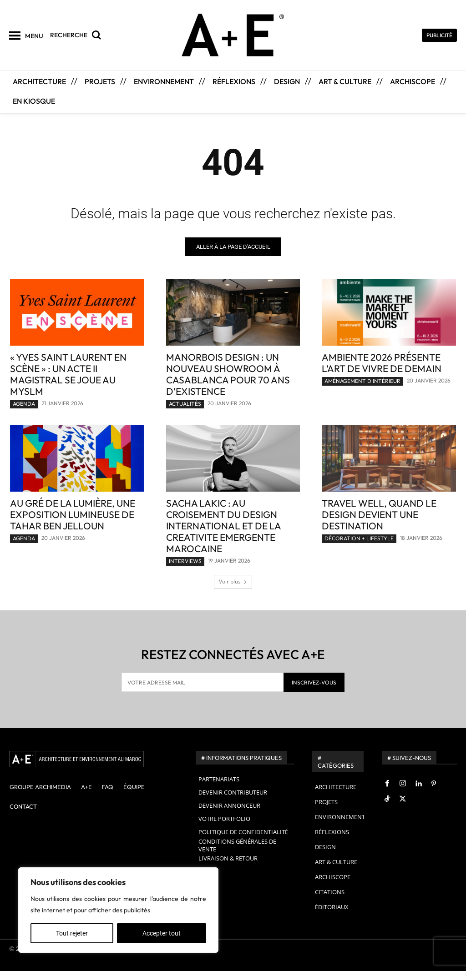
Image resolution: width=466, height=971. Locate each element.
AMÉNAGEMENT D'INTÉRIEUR (362, 380)
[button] (78, 35)
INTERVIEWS (185, 561)
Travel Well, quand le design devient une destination (379, 514)
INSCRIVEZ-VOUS (314, 682)
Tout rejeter (72, 933)
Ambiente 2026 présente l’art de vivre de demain (381, 362)
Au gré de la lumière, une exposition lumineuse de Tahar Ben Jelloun (72, 514)
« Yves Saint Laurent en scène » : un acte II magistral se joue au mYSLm (68, 374)
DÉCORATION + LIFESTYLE (359, 538)
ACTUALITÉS (185, 403)
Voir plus (233, 581)
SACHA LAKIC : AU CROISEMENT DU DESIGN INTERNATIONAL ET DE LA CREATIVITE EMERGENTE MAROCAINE (223, 525)
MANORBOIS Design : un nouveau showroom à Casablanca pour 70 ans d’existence (228, 374)
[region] (118, 910)
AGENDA (24, 403)
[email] (203, 682)
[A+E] (93, 759)
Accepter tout (161, 933)
